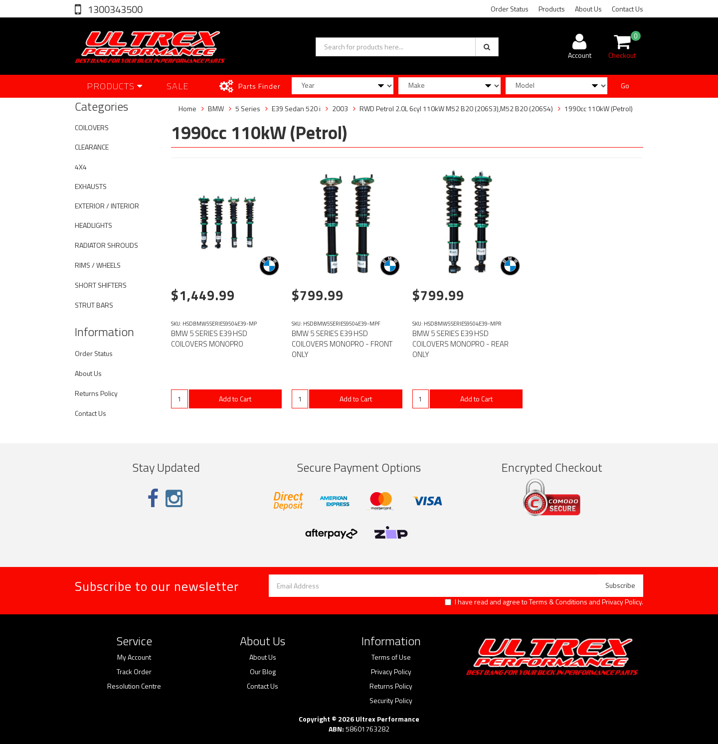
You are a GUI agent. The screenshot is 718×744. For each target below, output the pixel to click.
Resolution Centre (134, 686)
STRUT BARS (94, 305)
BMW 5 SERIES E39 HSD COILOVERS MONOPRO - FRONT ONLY (342, 344)
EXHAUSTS (91, 186)
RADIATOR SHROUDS (106, 245)
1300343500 (114, 9)
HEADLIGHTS (93, 225)
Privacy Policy (622, 601)
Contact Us (627, 8)
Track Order (134, 672)
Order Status (510, 8)
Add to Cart (235, 398)
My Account (134, 657)
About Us (588, 8)
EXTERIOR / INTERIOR (107, 205)
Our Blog (263, 672)
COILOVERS (92, 127)
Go (625, 85)
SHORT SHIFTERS (101, 285)
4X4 (81, 167)
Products (551, 8)
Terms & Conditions (558, 601)
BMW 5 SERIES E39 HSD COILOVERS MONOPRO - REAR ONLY (460, 344)
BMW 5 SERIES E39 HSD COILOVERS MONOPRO (209, 339)
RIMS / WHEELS (98, 265)
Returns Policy (96, 393)
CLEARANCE (92, 147)
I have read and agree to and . (544, 602)
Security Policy (390, 701)
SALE (178, 86)
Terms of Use (391, 657)
